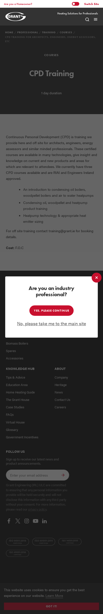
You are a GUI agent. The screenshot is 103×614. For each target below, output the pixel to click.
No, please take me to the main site (51, 323)
